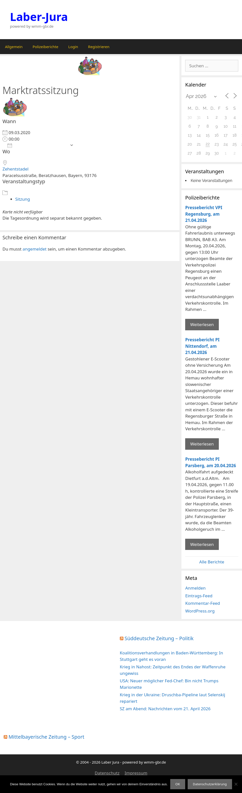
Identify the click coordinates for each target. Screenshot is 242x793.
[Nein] (235, 784)
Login (73, 46)
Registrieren (98, 46)
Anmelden (195, 588)
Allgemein (14, 46)
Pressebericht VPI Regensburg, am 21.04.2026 (203, 214)
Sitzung (22, 199)
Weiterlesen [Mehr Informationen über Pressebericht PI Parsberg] (202, 544)
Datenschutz (107, 773)
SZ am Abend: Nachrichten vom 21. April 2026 (165, 708)
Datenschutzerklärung (210, 784)
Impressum (136, 773)
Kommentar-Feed (202, 603)
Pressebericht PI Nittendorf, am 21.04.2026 (202, 346)
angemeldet (35, 249)
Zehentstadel (15, 169)
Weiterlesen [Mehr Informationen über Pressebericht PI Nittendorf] (202, 444)
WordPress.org (200, 611)
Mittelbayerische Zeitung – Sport (46, 736)
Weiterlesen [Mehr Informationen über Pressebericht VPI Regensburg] (202, 324)
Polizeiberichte (45, 46)
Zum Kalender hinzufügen (37, 145)
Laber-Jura (39, 16)
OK (177, 784)
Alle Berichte (211, 562)
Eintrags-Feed (198, 596)
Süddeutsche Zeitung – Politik (159, 638)
